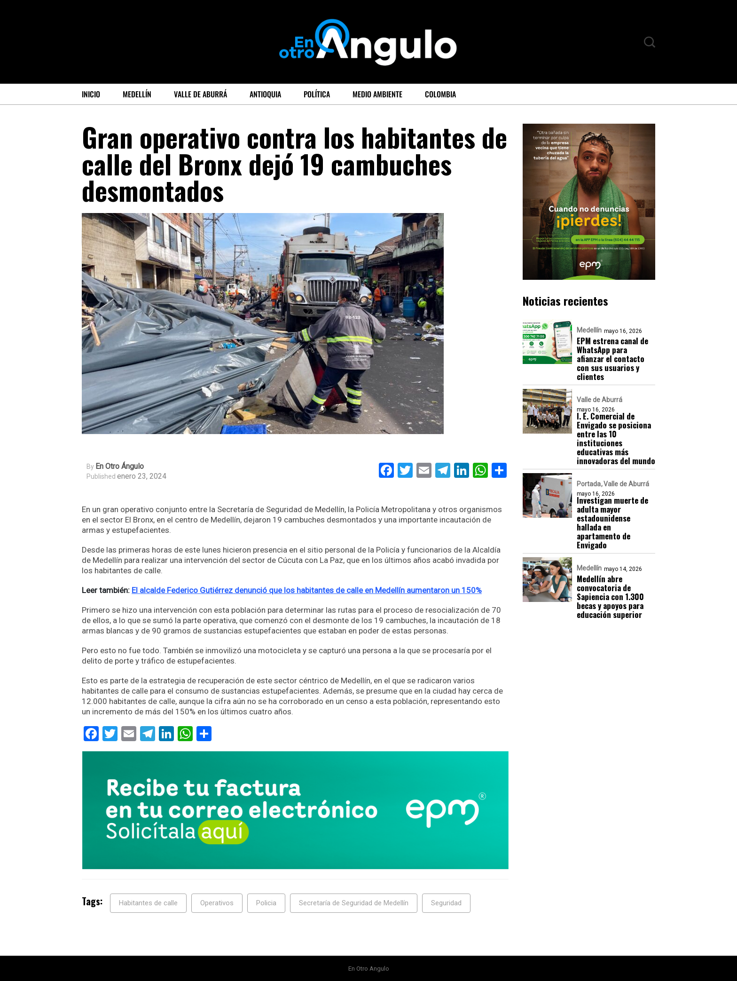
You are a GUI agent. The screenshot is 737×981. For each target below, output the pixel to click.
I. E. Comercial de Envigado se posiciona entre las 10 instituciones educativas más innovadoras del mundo (616, 438)
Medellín (137, 94)
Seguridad (446, 903)
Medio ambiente (377, 94)
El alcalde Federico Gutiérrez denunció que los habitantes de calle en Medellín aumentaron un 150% (307, 590)
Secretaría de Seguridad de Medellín (353, 903)
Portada (589, 484)
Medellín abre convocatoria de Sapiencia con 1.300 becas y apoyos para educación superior (610, 596)
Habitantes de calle (148, 903)
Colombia (440, 94)
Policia (266, 903)
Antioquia (265, 94)
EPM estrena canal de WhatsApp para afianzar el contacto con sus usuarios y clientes (612, 358)
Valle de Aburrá (200, 94)
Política (317, 94)
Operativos (217, 903)
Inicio (91, 94)
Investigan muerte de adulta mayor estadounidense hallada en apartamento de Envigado (612, 522)
